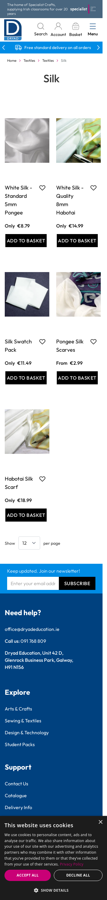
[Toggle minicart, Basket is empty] (75, 30)
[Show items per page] (29, 543)
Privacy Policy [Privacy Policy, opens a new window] (72, 864)
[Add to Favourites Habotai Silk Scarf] (42, 478)
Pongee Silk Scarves (70, 345)
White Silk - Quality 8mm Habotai (70, 200)
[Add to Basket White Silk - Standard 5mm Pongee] (26, 240)
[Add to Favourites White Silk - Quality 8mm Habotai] (93, 187)
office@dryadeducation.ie (32, 629)
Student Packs (20, 744)
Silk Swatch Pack (18, 345)
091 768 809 (33, 641)
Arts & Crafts (18, 709)
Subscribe (77, 583)
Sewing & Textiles (23, 721)
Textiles (29, 60)
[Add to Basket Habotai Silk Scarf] (26, 515)
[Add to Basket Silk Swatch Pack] (26, 377)
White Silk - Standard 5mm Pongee (18, 200)
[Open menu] (93, 26)
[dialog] (53, 858)
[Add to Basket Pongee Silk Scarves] (77, 377)
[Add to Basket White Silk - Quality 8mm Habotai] (77, 240)
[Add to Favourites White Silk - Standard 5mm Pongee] (42, 187)
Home (11, 60)
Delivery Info (18, 807)
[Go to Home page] (12, 29)
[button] (53, 890)
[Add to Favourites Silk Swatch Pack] (42, 341)
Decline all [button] (78, 875)
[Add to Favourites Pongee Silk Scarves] (93, 341)
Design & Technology (27, 732)
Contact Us (16, 784)
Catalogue (16, 795)
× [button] (100, 822)
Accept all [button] (28, 875)
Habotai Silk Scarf (19, 482)
